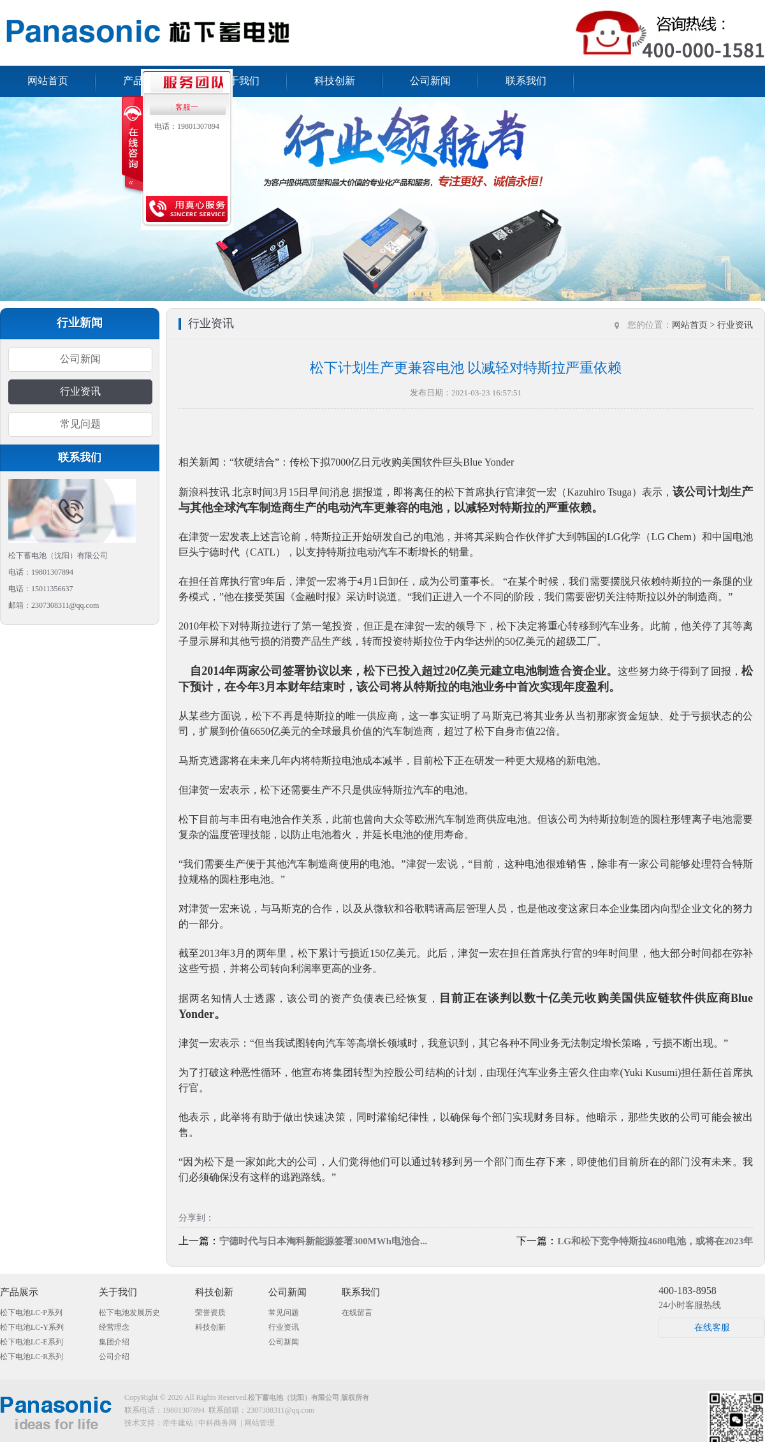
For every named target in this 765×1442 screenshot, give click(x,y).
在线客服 (712, 1327)
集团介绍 (114, 1341)
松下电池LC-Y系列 (32, 1327)
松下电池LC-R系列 (31, 1356)
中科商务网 (217, 1422)
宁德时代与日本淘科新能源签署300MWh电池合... (323, 1241)
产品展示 (19, 1292)
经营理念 (114, 1327)
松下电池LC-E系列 (31, 1341)
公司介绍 (114, 1356)
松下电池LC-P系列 (31, 1312)
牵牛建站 (178, 1422)
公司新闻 (430, 80)
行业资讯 (80, 391)
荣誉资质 (210, 1312)
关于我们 (239, 80)
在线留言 (357, 1312)
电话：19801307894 (186, 126)
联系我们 (526, 80)
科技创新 (334, 80)
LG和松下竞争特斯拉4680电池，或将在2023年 (655, 1241)
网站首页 (47, 80)
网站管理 (259, 1422)
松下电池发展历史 (129, 1312)
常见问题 (80, 423)
